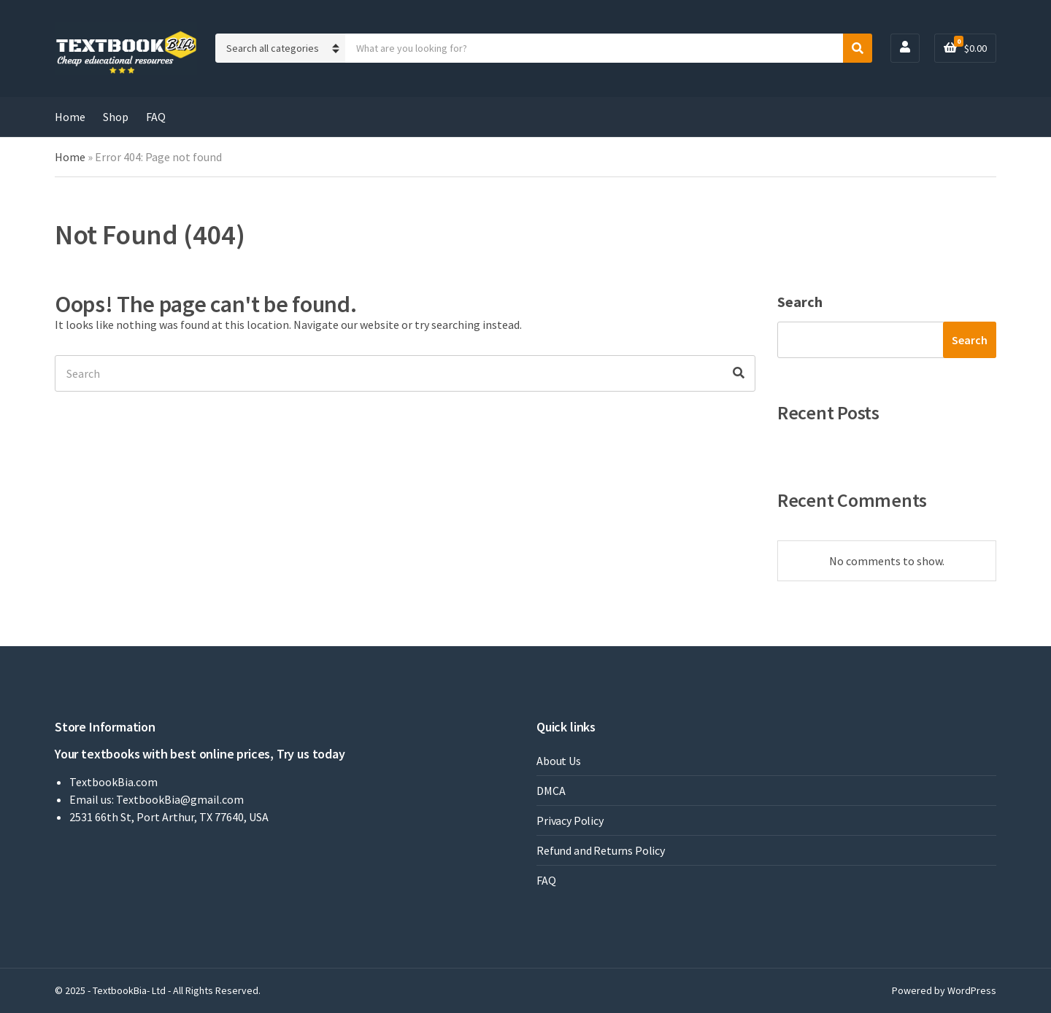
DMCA (550, 790)
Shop (115, 116)
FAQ (156, 116)
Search (800, 301)
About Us (558, 760)
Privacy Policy (570, 820)
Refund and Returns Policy (600, 850)
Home (70, 116)
